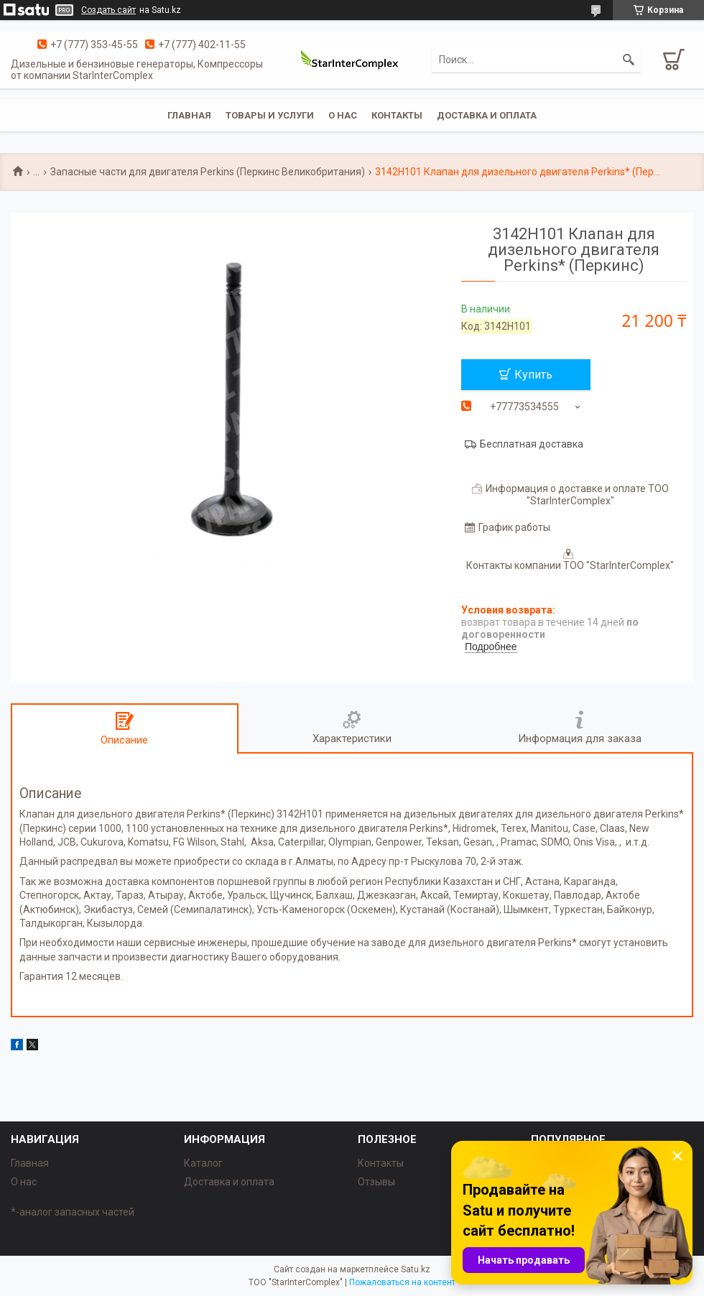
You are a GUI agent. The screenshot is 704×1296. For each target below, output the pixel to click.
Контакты (396, 115)
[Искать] (628, 59)
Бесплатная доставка (531, 444)
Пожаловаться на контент (402, 1282)
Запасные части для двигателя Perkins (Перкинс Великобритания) (207, 171)
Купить (533, 374)
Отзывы (376, 1182)
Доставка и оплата (487, 115)
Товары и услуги (270, 115)
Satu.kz (415, 1269)
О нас (342, 115)
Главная (189, 115)
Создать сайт (108, 10)
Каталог (203, 1163)
